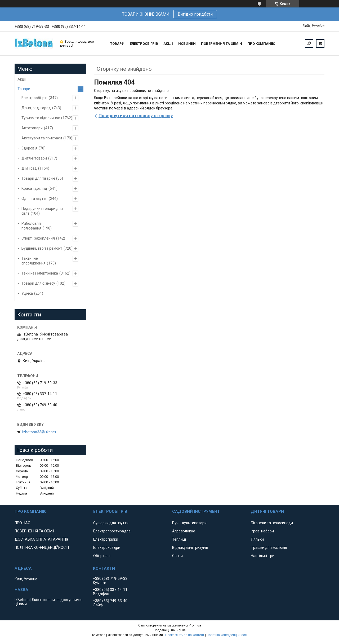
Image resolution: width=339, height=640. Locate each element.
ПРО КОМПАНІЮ (261, 44)
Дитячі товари (34, 158)
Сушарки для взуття (110, 523)
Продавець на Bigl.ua (170, 630)
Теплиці (179, 539)
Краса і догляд (34, 188)
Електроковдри (106, 547)
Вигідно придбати (195, 14)
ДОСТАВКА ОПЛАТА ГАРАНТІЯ (41, 539)
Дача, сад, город (36, 108)
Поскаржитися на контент (184, 635)
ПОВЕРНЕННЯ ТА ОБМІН (221, 44)
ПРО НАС (22, 523)
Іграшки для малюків (269, 547)
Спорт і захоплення (38, 238)
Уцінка (27, 293)
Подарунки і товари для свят (42, 210)
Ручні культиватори (189, 523)
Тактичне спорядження (33, 260)
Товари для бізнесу (38, 283)
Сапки (177, 556)
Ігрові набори (262, 531)
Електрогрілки (105, 539)
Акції (21, 79)
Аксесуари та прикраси (41, 138)
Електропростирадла (112, 531)
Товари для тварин (38, 178)
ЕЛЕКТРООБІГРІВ (144, 44)
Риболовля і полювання (31, 225)
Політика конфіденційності (227, 635)
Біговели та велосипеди (272, 523)
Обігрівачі (101, 556)
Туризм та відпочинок (40, 118)
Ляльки (257, 539)
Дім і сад (29, 168)
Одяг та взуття (34, 198)
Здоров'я (29, 148)
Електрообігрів (34, 98)
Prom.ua (195, 625)
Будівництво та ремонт (41, 248)
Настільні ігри (262, 556)
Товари (23, 89)
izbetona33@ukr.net (39, 432)
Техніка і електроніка (39, 273)
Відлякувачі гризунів (190, 547)
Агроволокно (183, 531)
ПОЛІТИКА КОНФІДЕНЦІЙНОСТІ (42, 547)
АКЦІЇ (168, 44)
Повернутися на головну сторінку (136, 115)
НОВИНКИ (187, 44)
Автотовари (32, 128)
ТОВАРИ (117, 44)
